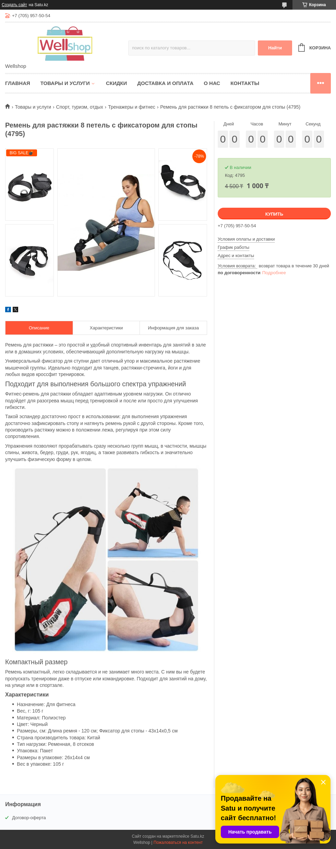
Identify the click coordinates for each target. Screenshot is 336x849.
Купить (274, 214)
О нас (212, 83)
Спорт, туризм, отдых (79, 107)
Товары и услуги (65, 83)
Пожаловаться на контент (178, 842)
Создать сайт (14, 4)
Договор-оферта (29, 817)
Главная (17, 83)
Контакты (244, 83)
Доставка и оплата (165, 83)
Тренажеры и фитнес (131, 107)
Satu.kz (197, 836)
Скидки (116, 83)
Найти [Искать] (275, 47)
